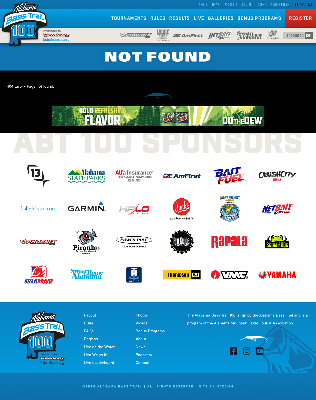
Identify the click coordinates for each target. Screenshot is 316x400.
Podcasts (230, 4)
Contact (247, 4)
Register (300, 19)
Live (199, 19)
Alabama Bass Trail (276, 315)
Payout (90, 315)
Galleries (221, 19)
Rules (158, 19)
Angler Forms (280, 4)
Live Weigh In (95, 354)
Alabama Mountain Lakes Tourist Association (253, 323)
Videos (141, 323)
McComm (225, 387)
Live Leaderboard (99, 362)
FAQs (89, 330)
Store (262, 4)
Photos (142, 315)
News (215, 4)
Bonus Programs (259, 19)
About (203, 4)
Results (179, 19)
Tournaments (129, 19)
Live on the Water (99, 346)
